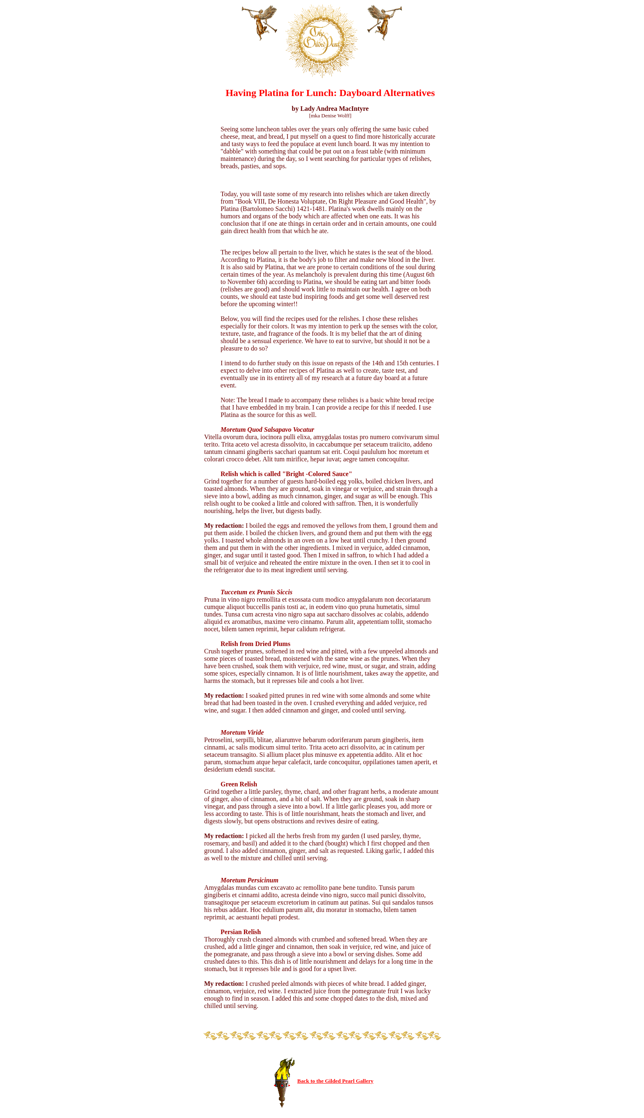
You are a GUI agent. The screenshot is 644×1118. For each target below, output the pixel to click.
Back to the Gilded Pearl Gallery (335, 1081)
